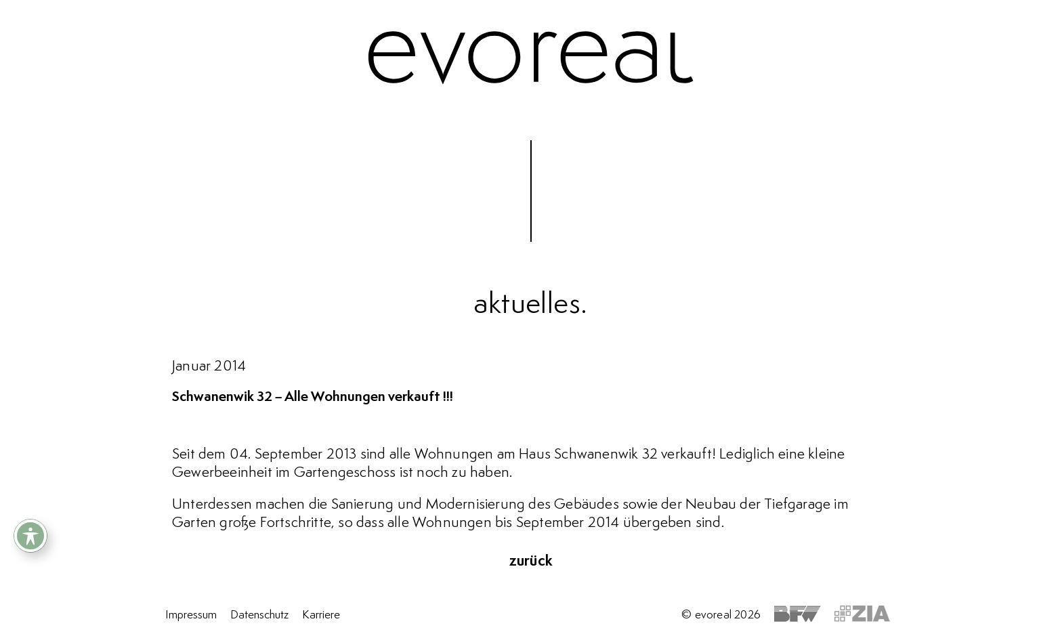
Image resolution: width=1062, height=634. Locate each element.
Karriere (321, 615)
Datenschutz (259, 615)
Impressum (191, 615)
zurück (531, 561)
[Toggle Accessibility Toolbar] (30, 536)
